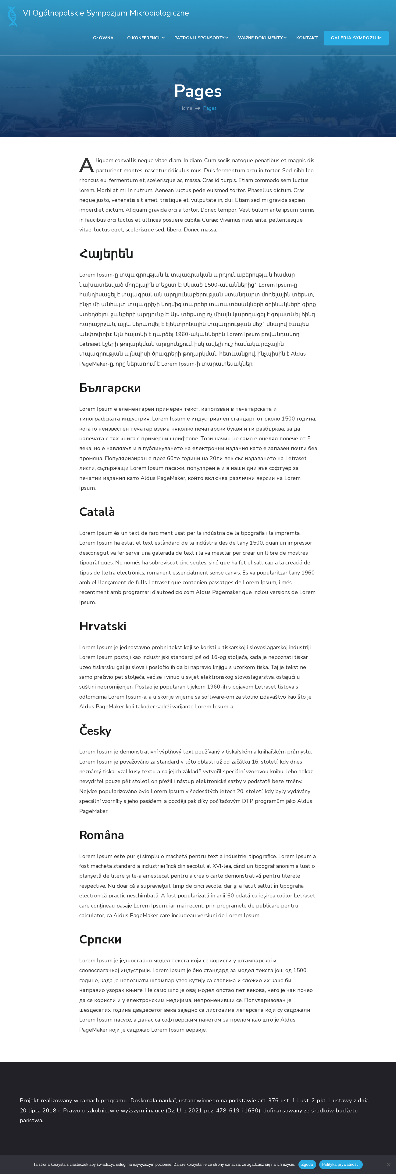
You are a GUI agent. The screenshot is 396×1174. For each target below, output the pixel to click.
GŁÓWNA (103, 38)
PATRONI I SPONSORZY (199, 38)
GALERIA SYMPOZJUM (356, 38)
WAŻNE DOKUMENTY (260, 38)
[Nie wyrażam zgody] (388, 1164)
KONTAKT (307, 38)
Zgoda (307, 1164)
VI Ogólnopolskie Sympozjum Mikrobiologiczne (106, 13)
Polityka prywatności (341, 1164)
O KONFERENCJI (144, 38)
